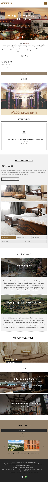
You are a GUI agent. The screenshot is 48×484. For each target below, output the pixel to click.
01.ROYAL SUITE (6, 239)
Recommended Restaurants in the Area (24, 436)
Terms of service (17, 464)
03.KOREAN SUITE (37, 239)
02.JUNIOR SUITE (21, 239)
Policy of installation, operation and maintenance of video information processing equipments (23, 467)
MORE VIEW (24, 75)
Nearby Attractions (24, 433)
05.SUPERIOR (28, 243)
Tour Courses (24, 439)
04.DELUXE (5, 243)
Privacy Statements (29, 464)
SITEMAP (15, 469)
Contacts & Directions (26, 469)
